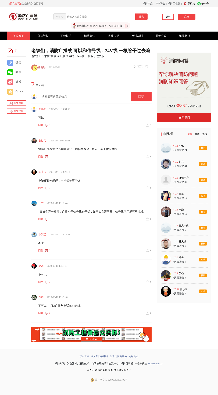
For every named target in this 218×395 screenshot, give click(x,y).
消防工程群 (174, 3)
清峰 (181, 257)
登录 (168, 16)
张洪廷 (42, 234)
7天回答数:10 (180, 214)
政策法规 (113, 35)
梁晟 (41, 266)
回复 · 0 (44, 125)
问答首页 (18, 35)
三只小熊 (184, 225)
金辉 (41, 297)
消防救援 (184, 35)
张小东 (42, 172)
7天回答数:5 (179, 293)
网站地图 (133, 356)
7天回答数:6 (179, 230)
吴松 (181, 273)
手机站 (191, 3)
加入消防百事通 (99, 356)
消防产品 (148, 3)
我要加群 (16, 103)
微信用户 (184, 177)
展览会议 (161, 35)
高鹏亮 (42, 109)
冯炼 (181, 146)
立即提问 (184, 117)
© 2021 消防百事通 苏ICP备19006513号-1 (109, 370)
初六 (181, 162)
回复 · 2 (44, 313)
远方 (41, 203)
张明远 (41, 67)
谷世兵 (42, 140)
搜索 (141, 16)
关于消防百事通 (118, 356)
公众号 (205, 3)
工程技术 (66, 35)
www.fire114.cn (155, 363)
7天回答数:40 (180, 182)
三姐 (181, 193)
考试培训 (137, 35)
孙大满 (182, 241)
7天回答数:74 (180, 150)
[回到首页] (15, 3)
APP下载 (160, 3)
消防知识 (89, 35)
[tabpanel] (184, 219)
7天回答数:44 (180, 166)
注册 (186, 16)
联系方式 (84, 356)
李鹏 (181, 209)
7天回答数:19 (180, 198)
